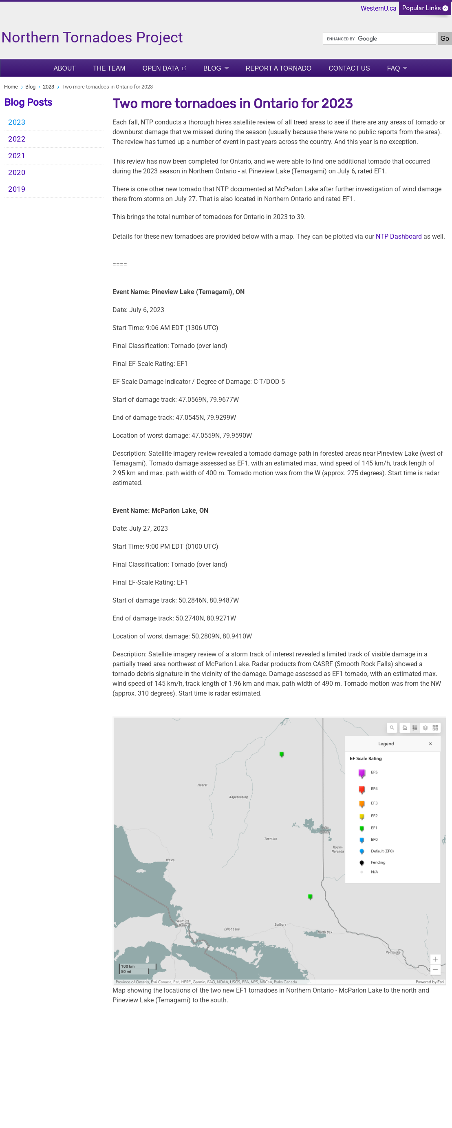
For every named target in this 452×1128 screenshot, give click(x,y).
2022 (17, 139)
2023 (48, 87)
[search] (379, 39)
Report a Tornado (279, 68)
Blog (212, 68)
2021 (17, 156)
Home (11, 87)
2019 (17, 189)
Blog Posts (28, 102)
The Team (109, 68)
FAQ (393, 68)
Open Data (161, 68)
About (65, 68)
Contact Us (349, 68)
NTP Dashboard (399, 236)
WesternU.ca (379, 8)
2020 (17, 172)
